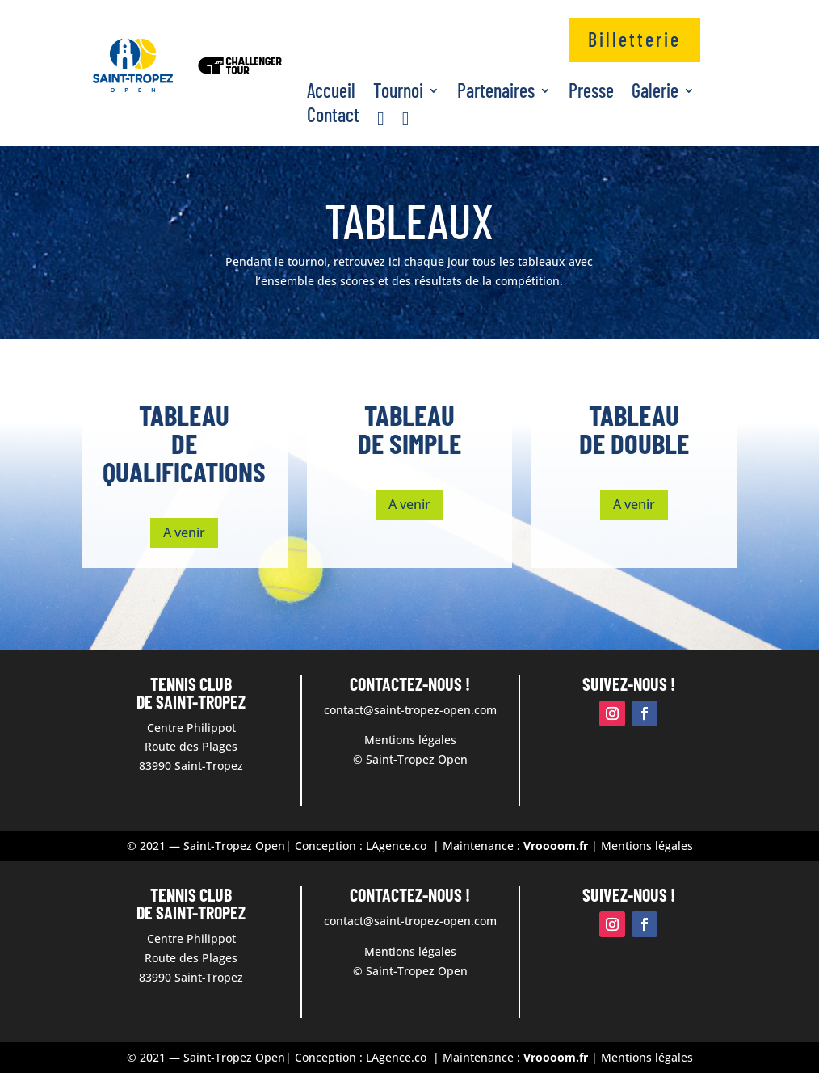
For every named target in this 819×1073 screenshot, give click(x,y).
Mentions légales (645, 845)
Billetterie (634, 39)
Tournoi (398, 93)
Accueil (331, 93)
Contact (333, 117)
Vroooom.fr (555, 845)
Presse (591, 93)
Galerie (655, 93)
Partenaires (496, 93)
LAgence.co (398, 845)
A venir (184, 532)
